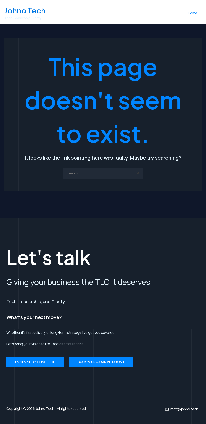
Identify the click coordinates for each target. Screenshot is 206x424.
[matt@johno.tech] (182, 409)
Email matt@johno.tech (36, 362)
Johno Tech (24, 10)
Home (193, 13)
